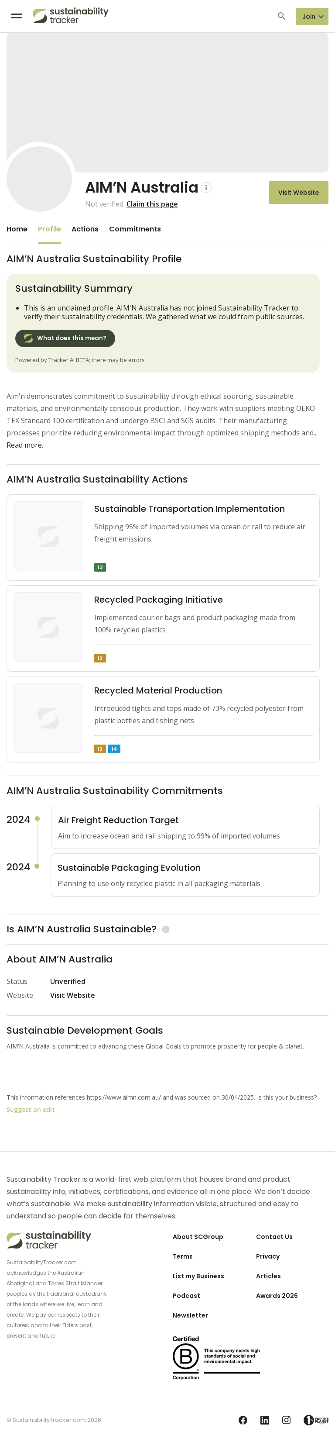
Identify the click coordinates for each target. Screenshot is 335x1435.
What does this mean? (65, 338)
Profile (49, 229)
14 (114, 748)
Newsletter (190, 1315)
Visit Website (298, 192)
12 (100, 658)
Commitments (135, 229)
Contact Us (274, 1236)
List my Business (198, 1276)
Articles (268, 1276)
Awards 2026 (277, 1295)
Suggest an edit (31, 1109)
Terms (183, 1256)
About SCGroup (198, 1236)
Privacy (268, 1256)
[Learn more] (164, 929)
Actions (85, 229)
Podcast (186, 1295)
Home (17, 229)
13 (100, 567)
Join (308, 16)
